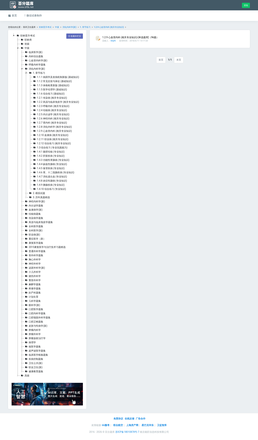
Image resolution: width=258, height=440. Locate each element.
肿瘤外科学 (32, 334)
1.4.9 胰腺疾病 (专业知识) (48, 185)
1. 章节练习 (85, 27)
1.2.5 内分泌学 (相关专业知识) (50, 114)
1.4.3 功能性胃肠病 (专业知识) (50, 160)
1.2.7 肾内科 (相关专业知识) (49, 123)
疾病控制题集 (33, 359)
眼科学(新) (32, 305)
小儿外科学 (32, 272)
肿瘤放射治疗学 (35, 338)
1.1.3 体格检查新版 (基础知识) (50, 85)
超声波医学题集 (35, 351)
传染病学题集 (33, 218)
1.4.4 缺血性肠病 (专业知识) (49, 164)
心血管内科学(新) (35, 60)
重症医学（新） (35, 239)
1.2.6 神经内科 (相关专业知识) (50, 118)
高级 (24, 375)
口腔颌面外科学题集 (37, 317)
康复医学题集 (33, 243)
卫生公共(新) (33, 363)
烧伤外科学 (32, 276)
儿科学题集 (32, 301)
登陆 (246, 5)
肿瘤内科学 (32, 330)
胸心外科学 (32, 259)
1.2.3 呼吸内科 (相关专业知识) (50, 106)
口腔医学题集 (33, 309)
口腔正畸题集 (33, 322)
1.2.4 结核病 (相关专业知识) (49, 110)
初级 (24, 44)
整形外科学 (32, 280)
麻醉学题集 (32, 284)
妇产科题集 (32, 293)
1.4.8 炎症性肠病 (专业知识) (49, 181)
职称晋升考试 (45, 27)
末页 (178, 59)
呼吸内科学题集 (35, 65)
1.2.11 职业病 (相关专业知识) (50, 139)
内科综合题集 (33, 56)
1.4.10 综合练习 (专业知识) (49, 189)
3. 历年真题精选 (39, 197)
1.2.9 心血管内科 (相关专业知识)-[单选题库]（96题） (130, 37)
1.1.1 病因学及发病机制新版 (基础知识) (55, 77)
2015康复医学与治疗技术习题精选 (44, 247)
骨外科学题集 (33, 255)
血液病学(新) (33, 210)
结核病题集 (32, 214)
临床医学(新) (33, 52)
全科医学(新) (33, 230)
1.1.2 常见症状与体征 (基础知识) (52, 81)
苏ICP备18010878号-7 (127, 431)
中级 (57, 27)
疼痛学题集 (32, 288)
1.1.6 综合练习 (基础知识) (48, 94)
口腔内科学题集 (35, 313)
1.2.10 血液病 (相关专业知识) (50, 135)
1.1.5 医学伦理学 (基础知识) (49, 89)
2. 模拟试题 (36, 193)
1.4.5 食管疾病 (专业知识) (48, 168)
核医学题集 (32, 346)
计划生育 (31, 297)
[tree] (47, 206)
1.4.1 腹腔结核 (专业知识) (48, 152)
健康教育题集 (33, 371)
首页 (161, 59)
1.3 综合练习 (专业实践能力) (49, 147)
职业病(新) (32, 235)
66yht (113, 41)
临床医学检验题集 (36, 355)
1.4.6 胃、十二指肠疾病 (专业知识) (53, 172)
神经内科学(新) (34, 201)
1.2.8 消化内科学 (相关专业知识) (52, 127)
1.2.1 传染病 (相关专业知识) (49, 98)
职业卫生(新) (33, 367)
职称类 (26, 40)
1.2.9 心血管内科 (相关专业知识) (109, 27)
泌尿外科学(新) (34, 268)
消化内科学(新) (69, 27)
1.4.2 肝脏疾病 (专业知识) (48, 156)
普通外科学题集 (35, 251)
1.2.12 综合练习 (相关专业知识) (51, 143)
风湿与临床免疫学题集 (38, 222)
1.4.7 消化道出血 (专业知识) (49, 176)
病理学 (30, 342)
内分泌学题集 (33, 206)
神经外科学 (32, 264)
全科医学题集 (33, 226)
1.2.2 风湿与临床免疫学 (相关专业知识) (55, 102)
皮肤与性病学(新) (35, 326)
